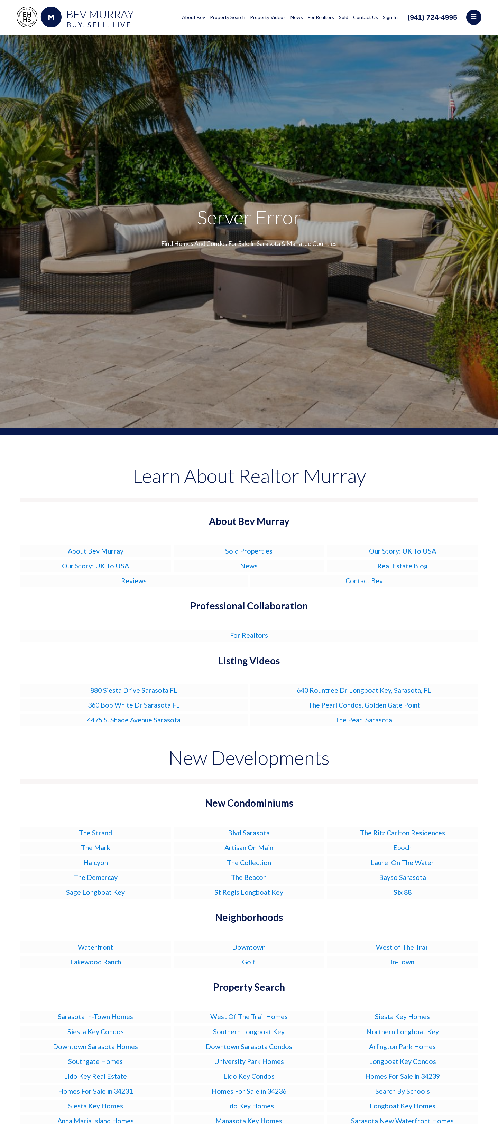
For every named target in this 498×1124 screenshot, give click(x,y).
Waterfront (95, 947)
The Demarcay (96, 877)
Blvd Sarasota (249, 833)
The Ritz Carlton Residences (402, 833)
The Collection (249, 862)
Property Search (227, 17)
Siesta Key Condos (95, 1032)
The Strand (95, 833)
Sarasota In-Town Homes (95, 1016)
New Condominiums (249, 803)
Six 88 (403, 892)
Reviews (134, 581)
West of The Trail (402, 947)
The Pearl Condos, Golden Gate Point (364, 705)
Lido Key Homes (249, 1106)
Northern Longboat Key (402, 1032)
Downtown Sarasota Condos (249, 1046)
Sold (343, 17)
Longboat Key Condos (402, 1061)
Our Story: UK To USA (402, 551)
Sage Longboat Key (95, 892)
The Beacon (249, 877)
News (296, 17)
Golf (249, 962)
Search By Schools (402, 1091)
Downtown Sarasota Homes (95, 1046)
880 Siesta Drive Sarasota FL (133, 690)
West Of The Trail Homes (249, 1016)
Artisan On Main (248, 848)
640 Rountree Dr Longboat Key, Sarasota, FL (364, 690)
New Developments (249, 757)
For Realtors (321, 17)
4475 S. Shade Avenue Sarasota (134, 720)
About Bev (193, 17)
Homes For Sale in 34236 (249, 1091)
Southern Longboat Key (249, 1032)
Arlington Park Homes (402, 1046)
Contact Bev (364, 581)
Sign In (390, 17)
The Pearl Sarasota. (364, 720)
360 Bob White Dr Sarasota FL (134, 705)
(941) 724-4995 (432, 17)
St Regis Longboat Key (248, 892)
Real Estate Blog (402, 566)
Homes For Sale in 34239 (402, 1076)
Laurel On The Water (402, 862)
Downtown (249, 947)
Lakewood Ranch (95, 962)
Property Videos (268, 17)
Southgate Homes (95, 1061)
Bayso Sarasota (402, 877)
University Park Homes (249, 1061)
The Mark (95, 848)
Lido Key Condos (249, 1076)
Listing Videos (249, 660)
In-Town (402, 962)
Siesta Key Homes (402, 1016)
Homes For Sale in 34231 (95, 1091)
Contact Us (365, 17)
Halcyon (95, 862)
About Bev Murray (95, 551)
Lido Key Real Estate (95, 1076)
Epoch (402, 848)
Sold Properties (249, 551)
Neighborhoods (249, 917)
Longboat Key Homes (402, 1106)
